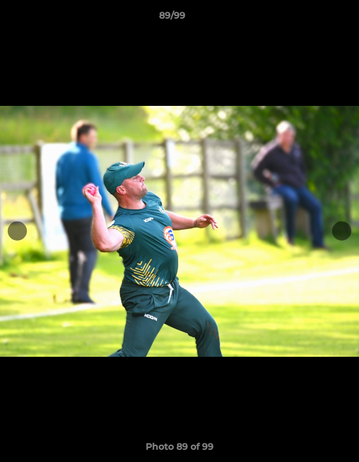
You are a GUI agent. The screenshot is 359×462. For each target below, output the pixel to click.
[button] (313, 18)
